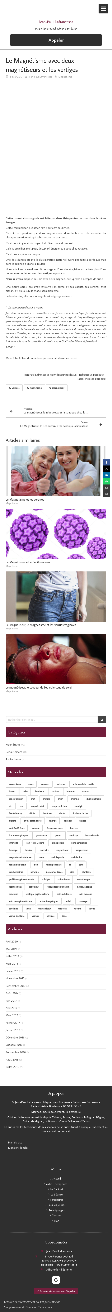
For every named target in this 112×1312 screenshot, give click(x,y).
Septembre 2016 (16, 1052)
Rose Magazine (84, 886)
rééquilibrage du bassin (58, 886)
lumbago (13, 850)
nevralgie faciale (53, 864)
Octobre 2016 (14, 1045)
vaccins (77, 908)
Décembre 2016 (15, 1037)
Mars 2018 (12, 963)
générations (41, 835)
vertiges (50, 915)
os (70, 864)
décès (32, 813)
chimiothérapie (93, 798)
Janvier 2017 (13, 1030)
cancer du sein (16, 798)
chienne (75, 798)
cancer (85, 791)
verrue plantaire (16, 915)
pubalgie (46, 879)
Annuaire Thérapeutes (39, 1307)
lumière (28, 850)
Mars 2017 (12, 1015)
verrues (35, 915)
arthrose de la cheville (83, 784)
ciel (10, 806)
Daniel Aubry (15, 813)
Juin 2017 (11, 1000)
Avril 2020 (12, 941)
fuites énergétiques (18, 835)
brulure (55, 791)
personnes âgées (54, 872)
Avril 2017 (11, 1008)
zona (64, 915)
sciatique (13, 894)
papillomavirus (16, 872)
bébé (25, 791)
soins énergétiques (49, 901)
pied (72, 872)
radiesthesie (63, 879)
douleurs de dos (80, 813)
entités (82, 820)
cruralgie (78, 806)
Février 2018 (13, 971)
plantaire (86, 872)
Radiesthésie (13, 759)
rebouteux (34, 886)
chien (60, 798)
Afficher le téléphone (59, 1269)
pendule (34, 872)
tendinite (13, 908)
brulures (71, 791)
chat (33, 798)
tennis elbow (44, 908)
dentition (47, 813)
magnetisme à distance (20, 857)
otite (81, 864)
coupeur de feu (59, 806)
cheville (46, 798)
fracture (74, 828)
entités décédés (16, 828)
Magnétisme (13, 744)
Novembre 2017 (15, 978)
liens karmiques (79, 842)
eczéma (12, 820)
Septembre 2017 (16, 986)
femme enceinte (55, 828)
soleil (68, 901)
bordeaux (39, 791)
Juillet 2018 (12, 956)
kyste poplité (58, 842)
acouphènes (15, 784)
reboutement (15, 886)
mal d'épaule (57, 857)
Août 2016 (12, 1059)
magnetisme (82, 850)
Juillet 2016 (12, 1067)
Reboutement (14, 752)
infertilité (13, 842)
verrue (92, 908)
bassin (12, 791)
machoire (44, 850)
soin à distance (64, 894)
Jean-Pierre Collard (35, 842)
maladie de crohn (17, 864)
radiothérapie (83, 879)
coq (21, 806)
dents (62, 813)
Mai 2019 (11, 949)
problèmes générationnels (21, 879)
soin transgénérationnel (20, 901)
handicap (73, 835)
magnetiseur (62, 850)
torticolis (62, 908)
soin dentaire (85, 894)
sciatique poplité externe (37, 894)
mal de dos (76, 857)
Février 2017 (13, 1022)
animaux (45, 784)
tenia (28, 908)
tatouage (83, 901)
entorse (35, 828)
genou (58, 835)
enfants (68, 820)
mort (36, 864)
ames (30, 784)
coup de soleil (37, 806)
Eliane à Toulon (36, 263)
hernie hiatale (92, 835)
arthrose (61, 784)
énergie (52, 820)
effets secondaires (32, 820)
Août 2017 (12, 993)
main (41, 857)
